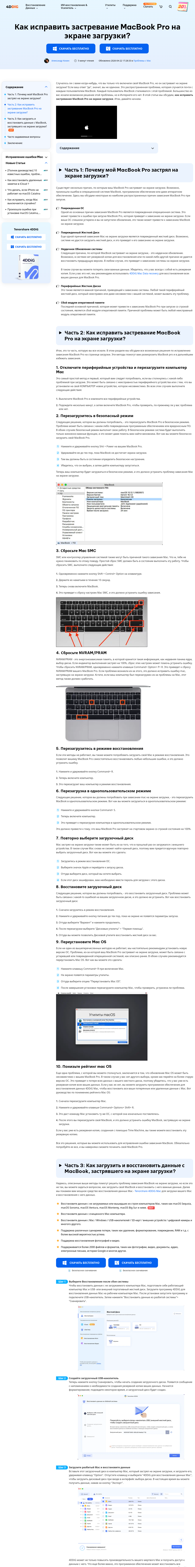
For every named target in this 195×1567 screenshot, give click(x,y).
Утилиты (110, 5)
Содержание (14, 87)
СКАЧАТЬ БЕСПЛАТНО (71, 49)
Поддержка (129, 5)
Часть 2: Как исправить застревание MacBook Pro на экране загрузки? (24, 108)
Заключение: (15, 143)
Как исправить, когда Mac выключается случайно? (27, 201)
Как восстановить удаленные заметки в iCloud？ (27, 181)
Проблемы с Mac (142, 60)
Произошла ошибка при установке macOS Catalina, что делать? (27, 211)
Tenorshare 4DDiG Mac (148, 1191)
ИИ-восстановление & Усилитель (74, 6)
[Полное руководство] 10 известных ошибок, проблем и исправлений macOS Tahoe (27, 172)
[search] (170, 6)
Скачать (148, 5)
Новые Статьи (15, 163)
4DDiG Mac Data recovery (144, 273)
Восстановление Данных (35, 6)
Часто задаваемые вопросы (23, 136)
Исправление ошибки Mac (24, 157)
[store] (161, 6)
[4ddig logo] (12, 6)
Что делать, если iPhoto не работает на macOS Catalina (27, 191)
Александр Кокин (60, 60)
